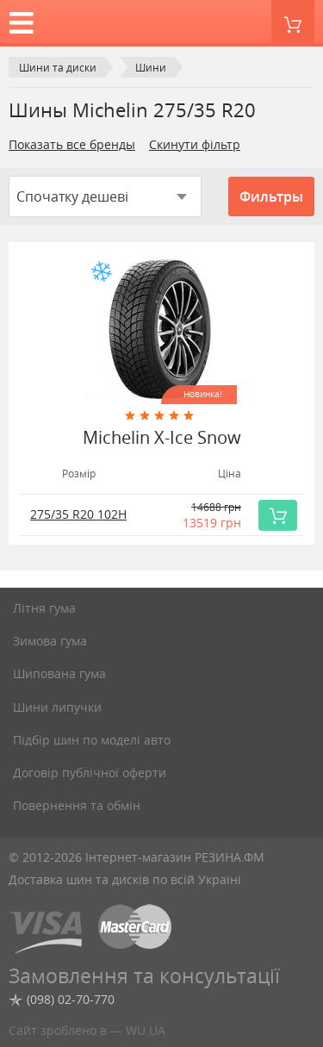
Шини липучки (57, 707)
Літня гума (44, 608)
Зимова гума (50, 641)
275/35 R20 (78, 514)
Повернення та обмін (76, 805)
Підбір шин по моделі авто (92, 740)
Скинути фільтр (194, 144)
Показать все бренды (72, 144)
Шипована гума (59, 673)
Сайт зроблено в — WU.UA (87, 1030)
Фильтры (271, 196)
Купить (282, 515)
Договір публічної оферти (89, 772)
